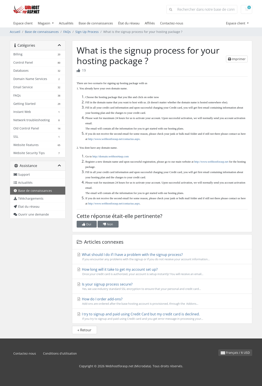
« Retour (84, 330)
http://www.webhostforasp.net (211, 161)
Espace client (23, 23)
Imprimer (237, 59)
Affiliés (150, 23)
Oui (86, 224)
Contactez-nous (171, 23)
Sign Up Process (87, 32)
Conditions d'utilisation (60, 353)
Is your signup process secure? (162, 286)
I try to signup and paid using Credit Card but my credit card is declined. (162, 316)
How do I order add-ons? (162, 301)
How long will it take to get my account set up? (162, 271)
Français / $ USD (235, 352)
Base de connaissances (96, 23)
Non (108, 224)
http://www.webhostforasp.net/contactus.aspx (114, 139)
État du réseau (129, 23)
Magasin (44, 23)
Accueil (15, 32)
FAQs (67, 32)
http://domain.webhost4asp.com (111, 156)
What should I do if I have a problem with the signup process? (162, 256)
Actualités (66, 23)
